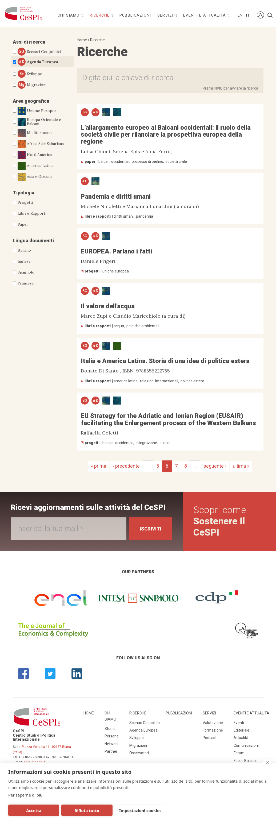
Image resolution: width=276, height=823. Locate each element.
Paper (23, 224)
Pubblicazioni (135, 15)
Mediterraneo (35, 133)
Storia (110, 728)
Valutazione (213, 723)
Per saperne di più (25, 795)
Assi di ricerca (29, 42)
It (248, 15)
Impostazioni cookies (140, 810)
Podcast (210, 738)
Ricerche (100, 15)
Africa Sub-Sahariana (41, 144)
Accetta (33, 810)
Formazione (213, 730)
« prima (98, 466)
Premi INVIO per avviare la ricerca (230, 88)
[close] (267, 762)
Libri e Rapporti (32, 213)
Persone (112, 736)
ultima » (241, 466)
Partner (111, 751)
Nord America (35, 155)
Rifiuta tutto (86, 810)
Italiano (24, 250)
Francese (26, 283)
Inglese (24, 261)
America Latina (35, 166)
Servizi (166, 15)
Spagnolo (26, 272)
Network (112, 744)
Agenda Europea (38, 62)
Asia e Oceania (35, 177)
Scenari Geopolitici (39, 52)
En (240, 15)
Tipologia (23, 192)
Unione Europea (37, 111)
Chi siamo (69, 15)
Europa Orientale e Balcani (39, 121)
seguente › (214, 466)
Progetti (25, 202)
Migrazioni (32, 85)
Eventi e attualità (205, 15)
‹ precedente (126, 466)
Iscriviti (150, 529)
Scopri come (219, 521)
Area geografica (31, 101)
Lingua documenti (33, 240)
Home (82, 40)
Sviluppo (30, 74)
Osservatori (139, 753)
